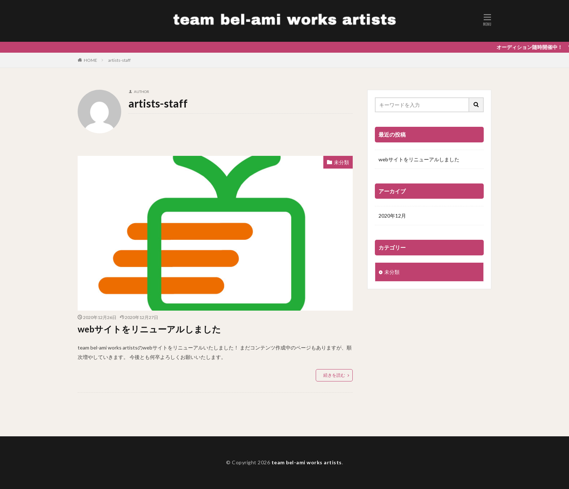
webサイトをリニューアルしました (149, 329)
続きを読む (334, 375)
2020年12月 (392, 216)
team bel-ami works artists (306, 462)
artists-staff (119, 60)
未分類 (341, 162)
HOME (90, 60)
